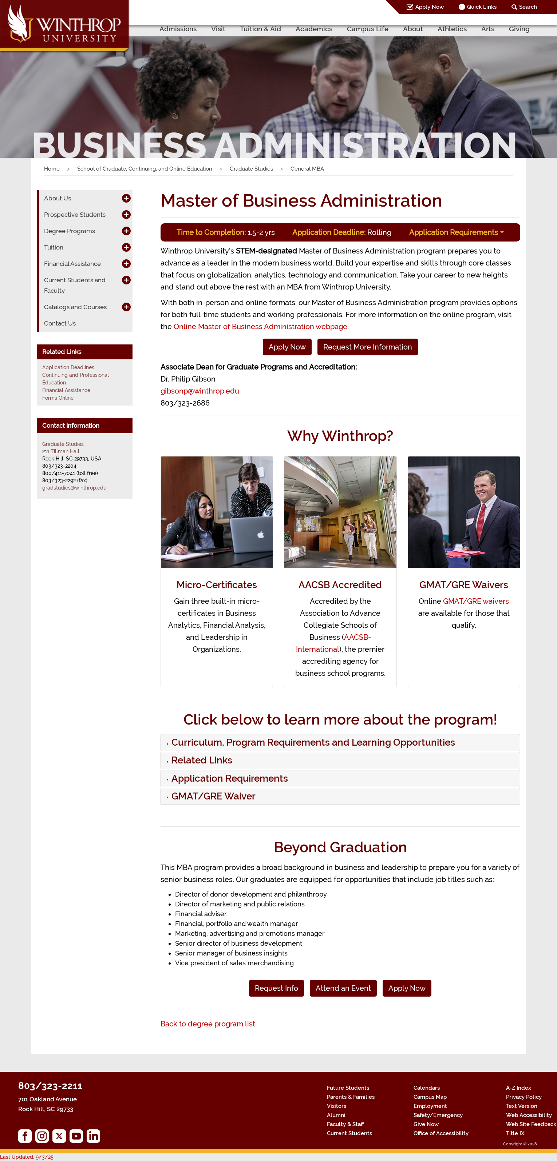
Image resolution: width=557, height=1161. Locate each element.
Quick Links (482, 7)
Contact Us (60, 323)
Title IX (515, 1133)
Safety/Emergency (438, 1115)
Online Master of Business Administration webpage (260, 326)
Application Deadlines (68, 367)
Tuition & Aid (260, 29)
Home (52, 168)
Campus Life (367, 29)
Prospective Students (75, 214)
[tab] (341, 742)
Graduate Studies (251, 168)
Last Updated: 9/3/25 (27, 1157)
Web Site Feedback (531, 1124)
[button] (312, 744)
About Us (57, 198)
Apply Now (429, 7)
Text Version (521, 1106)
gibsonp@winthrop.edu (200, 391)
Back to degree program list (208, 1024)
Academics (314, 29)
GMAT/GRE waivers (476, 601)
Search (528, 7)
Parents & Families (351, 1097)
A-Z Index (518, 1088)
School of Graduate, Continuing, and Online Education (144, 168)
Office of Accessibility (441, 1133)
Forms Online (58, 398)
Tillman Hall (65, 451)
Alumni (336, 1115)
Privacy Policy (524, 1097)
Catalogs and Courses (75, 307)
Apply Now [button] (287, 347)
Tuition (53, 247)
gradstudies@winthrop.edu (74, 488)
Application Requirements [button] (453, 232)
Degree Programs (69, 231)
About (413, 29)
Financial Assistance (72, 263)
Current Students (349, 1133)
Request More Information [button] (367, 347)
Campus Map (430, 1097)
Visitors (336, 1106)
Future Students (348, 1088)
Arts (487, 29)
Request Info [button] (276, 988)
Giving (519, 29)
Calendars (427, 1088)
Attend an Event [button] (343, 988)
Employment (430, 1106)
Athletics (452, 29)
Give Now (426, 1124)
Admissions (178, 29)
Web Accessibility (529, 1115)
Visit (218, 29)
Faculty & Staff (345, 1124)
